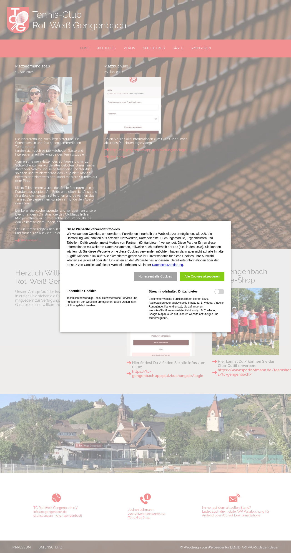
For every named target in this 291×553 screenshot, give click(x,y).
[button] (155, 276)
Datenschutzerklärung (167, 265)
